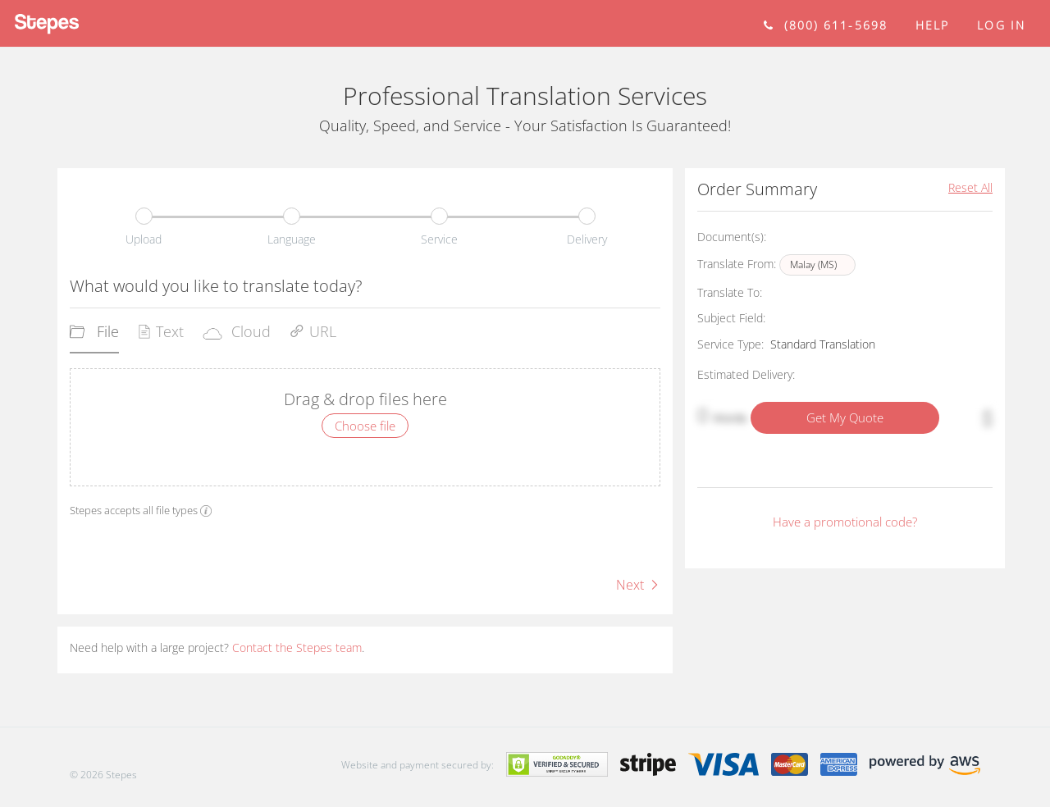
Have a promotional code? (845, 521)
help (932, 25)
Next (638, 585)
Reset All (970, 187)
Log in (1001, 25)
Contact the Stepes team (297, 647)
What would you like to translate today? (216, 286)
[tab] (94, 337)
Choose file (365, 425)
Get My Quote (844, 417)
